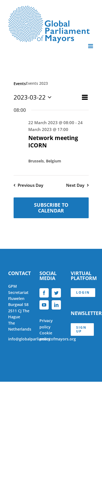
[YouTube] (44, 305)
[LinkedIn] (56, 305)
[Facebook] (44, 292)
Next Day (75, 185)
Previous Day (30, 185)
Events (20, 83)
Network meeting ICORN (53, 141)
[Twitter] (56, 292)
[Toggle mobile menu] (91, 46)
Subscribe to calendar (51, 208)
